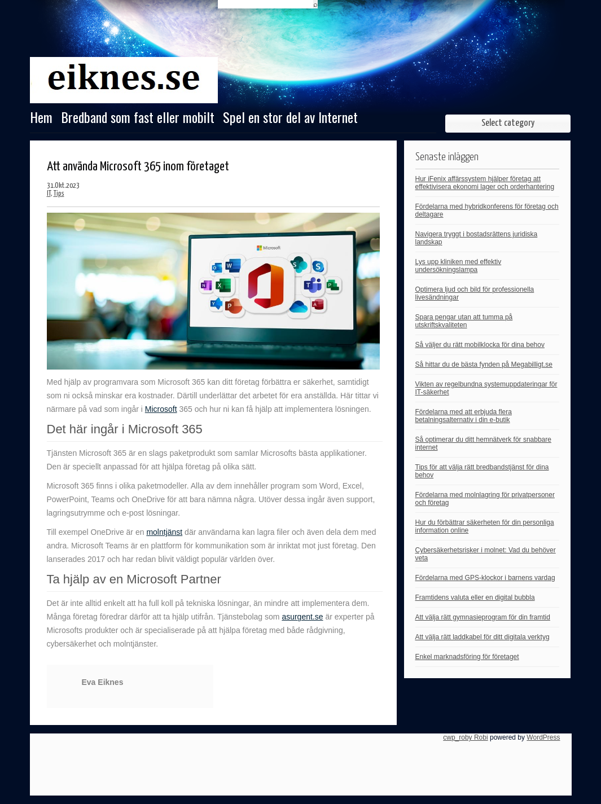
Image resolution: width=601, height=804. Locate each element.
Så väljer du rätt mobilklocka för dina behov (480, 345)
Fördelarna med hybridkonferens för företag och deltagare (487, 210)
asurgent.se (302, 616)
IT (49, 193)
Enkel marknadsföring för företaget (467, 657)
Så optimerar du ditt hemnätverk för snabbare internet (483, 443)
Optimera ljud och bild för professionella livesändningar (474, 293)
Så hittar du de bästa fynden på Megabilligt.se (484, 364)
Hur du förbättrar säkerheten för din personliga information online (484, 526)
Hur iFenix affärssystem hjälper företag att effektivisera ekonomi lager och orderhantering (485, 183)
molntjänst (164, 532)
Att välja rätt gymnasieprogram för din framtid (482, 617)
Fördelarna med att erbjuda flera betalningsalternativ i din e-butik (463, 416)
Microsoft (161, 409)
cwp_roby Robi (465, 737)
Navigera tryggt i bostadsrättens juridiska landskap (476, 238)
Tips (59, 193)
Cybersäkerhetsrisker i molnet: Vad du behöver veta (485, 554)
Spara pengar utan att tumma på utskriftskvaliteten (464, 321)
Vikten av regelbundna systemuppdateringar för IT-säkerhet (486, 388)
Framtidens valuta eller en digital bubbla (475, 597)
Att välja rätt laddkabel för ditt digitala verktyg (482, 637)
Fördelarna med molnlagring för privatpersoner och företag (485, 499)
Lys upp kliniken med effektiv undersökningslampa (458, 266)
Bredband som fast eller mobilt (137, 118)
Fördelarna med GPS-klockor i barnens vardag (485, 578)
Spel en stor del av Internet (290, 118)
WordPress (543, 737)
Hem (41, 118)
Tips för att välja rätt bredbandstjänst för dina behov (482, 471)
